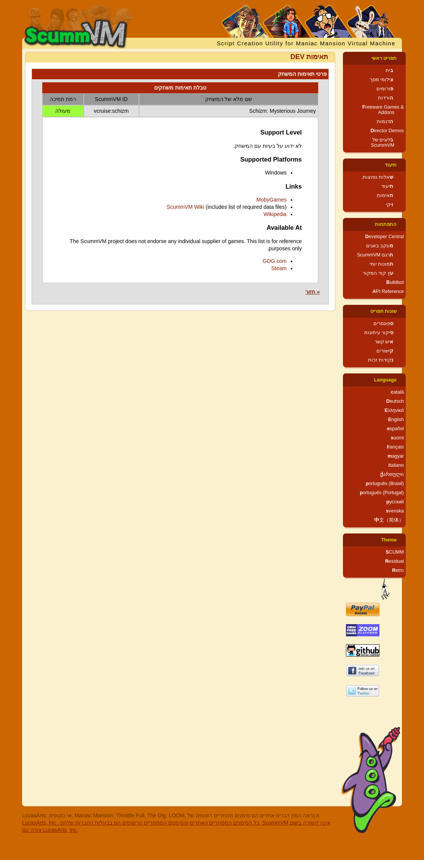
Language (385, 380)
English (396, 419)
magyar (395, 456)
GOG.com (275, 261)
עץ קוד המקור (378, 273)
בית (389, 70)
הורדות (385, 98)
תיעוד (391, 165)
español (395, 428)
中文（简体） (389, 520)
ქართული (392, 474)
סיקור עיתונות (379, 332)
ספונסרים (383, 323)
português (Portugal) (382, 492)
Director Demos (387, 130)
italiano (396, 465)
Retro (398, 570)
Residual (394, 561)
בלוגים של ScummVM (382, 142)
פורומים (384, 88)
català (397, 392)
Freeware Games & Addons (383, 109)
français (395, 447)
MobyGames (272, 200)
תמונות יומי (382, 264)
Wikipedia (275, 214)
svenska (395, 511)
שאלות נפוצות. (377, 177)
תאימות (385, 195)
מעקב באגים (380, 245)
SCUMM (395, 552)
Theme (389, 540)
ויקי (389, 204)
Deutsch (395, 401)
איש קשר (384, 341)
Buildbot (395, 282)
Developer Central (384, 236)
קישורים (384, 351)
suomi (397, 437)
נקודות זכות (381, 360)
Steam (278, 268)
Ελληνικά (394, 410)
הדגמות (385, 121)
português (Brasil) (385, 483)
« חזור (312, 292)
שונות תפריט (383, 311)
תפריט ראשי (384, 58)
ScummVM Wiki (185, 207)
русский (395, 501)
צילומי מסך (382, 79)
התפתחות (386, 224)
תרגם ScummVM (375, 255)
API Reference (388, 291)
